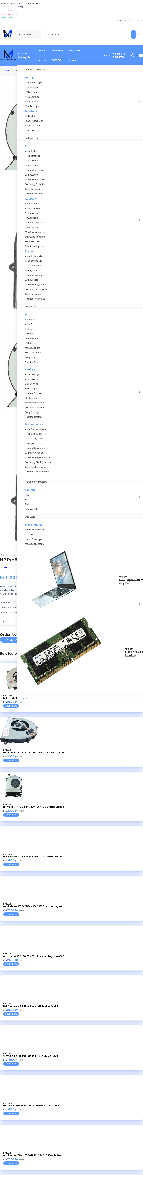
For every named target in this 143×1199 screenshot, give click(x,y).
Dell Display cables (35, 438)
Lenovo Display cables (36, 448)
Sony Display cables (35, 467)
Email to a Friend (8, 555)
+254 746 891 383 (34, 3)
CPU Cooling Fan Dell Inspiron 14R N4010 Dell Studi (30, 1055)
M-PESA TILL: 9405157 (49, 60)
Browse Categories (25, 55)
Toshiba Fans (32, 362)
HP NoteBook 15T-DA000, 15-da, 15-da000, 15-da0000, (33, 752)
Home (41, 50)
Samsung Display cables (38, 462)
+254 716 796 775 (14, 3)
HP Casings (31, 388)
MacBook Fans (32, 347)
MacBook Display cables (37, 457)
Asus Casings (32, 379)
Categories (57, 50)
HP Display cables (34, 443)
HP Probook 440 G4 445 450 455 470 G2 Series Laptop (33, 806)
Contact (71, 60)
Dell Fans (29, 329)
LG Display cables (34, 452)
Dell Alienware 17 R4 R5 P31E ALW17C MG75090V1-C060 (33, 856)
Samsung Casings (34, 407)
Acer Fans (30, 319)
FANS (5, 567)
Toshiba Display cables (37, 471)
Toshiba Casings (33, 416)
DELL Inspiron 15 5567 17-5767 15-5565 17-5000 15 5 (31, 1105)
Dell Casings (31, 383)
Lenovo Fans (31, 338)
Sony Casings (32, 412)
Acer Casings (32, 374)
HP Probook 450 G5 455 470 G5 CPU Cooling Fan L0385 (33, 956)
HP (15, 602)
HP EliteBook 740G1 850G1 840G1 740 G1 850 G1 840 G (32, 1155)
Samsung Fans (33, 352)
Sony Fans (30, 357)
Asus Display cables (35, 433)
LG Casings (31, 398)
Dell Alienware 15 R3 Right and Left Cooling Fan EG (30, 1006)
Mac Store (75, 50)
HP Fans (29, 333)
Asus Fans (30, 324)
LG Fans (29, 343)
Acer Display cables (35, 429)
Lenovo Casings (33, 393)
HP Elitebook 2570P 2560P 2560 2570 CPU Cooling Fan (33, 906)
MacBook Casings (34, 402)
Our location (124, 20)
